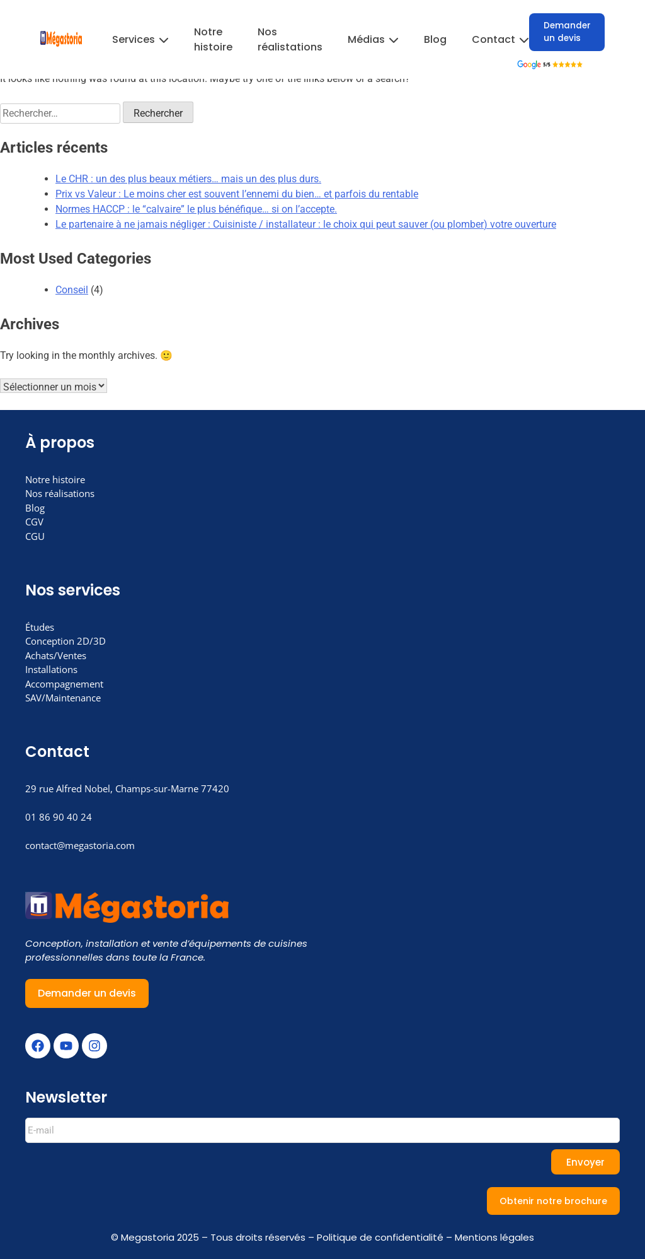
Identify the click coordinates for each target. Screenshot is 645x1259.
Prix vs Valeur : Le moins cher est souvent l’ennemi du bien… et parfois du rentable (236, 194)
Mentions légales (494, 1237)
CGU (35, 536)
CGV (34, 521)
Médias (373, 39)
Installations (51, 669)
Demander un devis (567, 32)
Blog (435, 39)
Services (140, 39)
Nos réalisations (59, 493)
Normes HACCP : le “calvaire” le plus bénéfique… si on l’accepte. (196, 209)
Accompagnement (64, 683)
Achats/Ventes (55, 655)
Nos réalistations (290, 39)
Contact (500, 39)
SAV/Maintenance (63, 697)
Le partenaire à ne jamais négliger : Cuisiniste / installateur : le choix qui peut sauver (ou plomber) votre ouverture (305, 224)
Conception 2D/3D (65, 641)
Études (39, 627)
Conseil (71, 290)
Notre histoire (213, 39)
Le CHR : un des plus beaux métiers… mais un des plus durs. (188, 179)
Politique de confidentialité (380, 1237)
